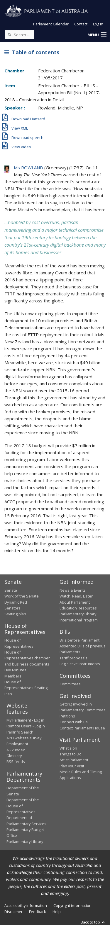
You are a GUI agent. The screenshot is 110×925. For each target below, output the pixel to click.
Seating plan (15, 613)
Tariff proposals (73, 658)
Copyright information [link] (72, 905)
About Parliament (75, 602)
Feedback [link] (37, 911)
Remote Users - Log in (25, 726)
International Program (79, 620)
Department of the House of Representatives (22, 805)
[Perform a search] (9, 34)
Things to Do (71, 754)
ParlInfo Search (19, 732)
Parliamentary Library (78, 613)
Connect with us (74, 721)
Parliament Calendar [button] (51, 24)
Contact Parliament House (82, 728)
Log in (98, 24)
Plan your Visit (72, 766)
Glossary (14, 755)
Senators (12, 608)
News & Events (73, 590)
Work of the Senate (21, 596)
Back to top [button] (93, 922)
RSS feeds (15, 761)
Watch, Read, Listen (77, 596)
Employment (17, 743)
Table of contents (31, 52)
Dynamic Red (15, 602)
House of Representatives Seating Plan (26, 687)
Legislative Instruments (80, 663)
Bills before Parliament (79, 640)
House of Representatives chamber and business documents (27, 658)
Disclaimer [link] (13, 911)
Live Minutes (15, 670)
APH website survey (23, 738)
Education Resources (78, 608)
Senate (10, 590)
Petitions (67, 716)
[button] (97, 35)
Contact (80, 24)
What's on (68, 748)
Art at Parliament (74, 759)
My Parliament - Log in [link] (25, 720)
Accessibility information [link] (25, 905)
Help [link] (57, 911)
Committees (70, 684)
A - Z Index (15, 749)
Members (12, 676)
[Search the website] (19, 34)
